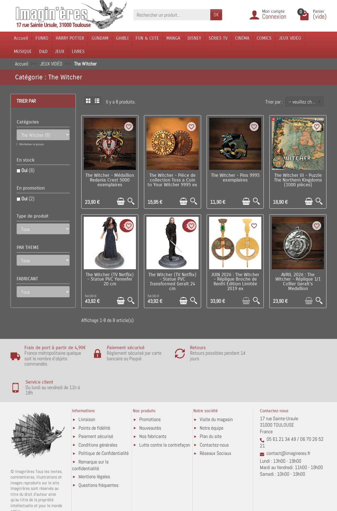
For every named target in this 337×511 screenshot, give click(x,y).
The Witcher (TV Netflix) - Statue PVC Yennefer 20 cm (110, 279)
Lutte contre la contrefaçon (164, 420)
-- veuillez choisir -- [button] (306, 102)
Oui (27, 170)
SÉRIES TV (218, 38)
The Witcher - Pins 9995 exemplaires (235, 178)
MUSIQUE (23, 51)
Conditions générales (97, 420)
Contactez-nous (214, 420)
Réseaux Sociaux (215, 429)
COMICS (264, 38)
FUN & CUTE (147, 38)
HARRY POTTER (70, 38)
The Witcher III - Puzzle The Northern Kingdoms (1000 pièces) (298, 180)
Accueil (21, 38)
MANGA (173, 38)
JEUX (59, 51)
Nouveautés (150, 404)
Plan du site (211, 412)
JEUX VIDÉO (290, 38)
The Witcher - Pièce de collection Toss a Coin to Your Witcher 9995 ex (172, 180)
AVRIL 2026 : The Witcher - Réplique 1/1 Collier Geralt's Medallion (298, 281)
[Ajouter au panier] (120, 201)
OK (216, 14)
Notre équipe (211, 404)
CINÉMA (242, 38)
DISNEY (194, 38)
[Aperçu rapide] (131, 201)
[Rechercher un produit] (171, 14)
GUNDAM (100, 38)
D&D (43, 51)
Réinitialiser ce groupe (31, 144)
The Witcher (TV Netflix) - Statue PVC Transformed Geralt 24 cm (172, 281)
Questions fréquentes (98, 461)
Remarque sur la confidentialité (90, 440)
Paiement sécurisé (95, 412)
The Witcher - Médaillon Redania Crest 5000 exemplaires (109, 180)
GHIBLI (122, 38)
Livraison (86, 395)
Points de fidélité (94, 404)
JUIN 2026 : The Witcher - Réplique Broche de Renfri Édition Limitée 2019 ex (235, 281)
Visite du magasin (216, 395)
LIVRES (78, 51)
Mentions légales (94, 452)
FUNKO (42, 38)
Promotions (150, 395)
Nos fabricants (152, 412)
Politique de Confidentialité (103, 429)
